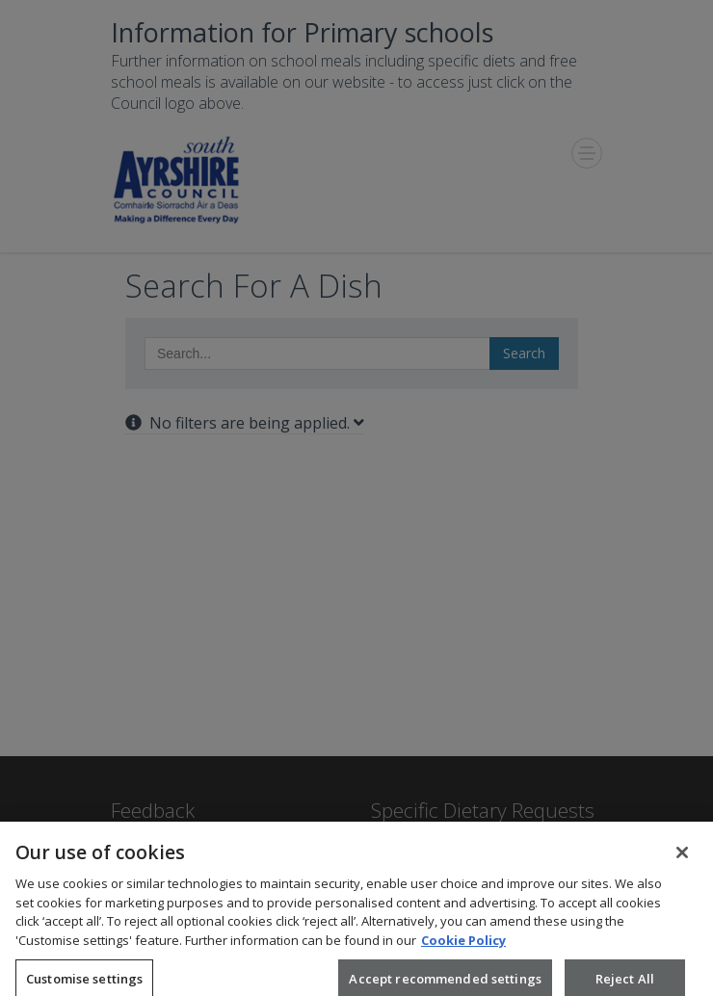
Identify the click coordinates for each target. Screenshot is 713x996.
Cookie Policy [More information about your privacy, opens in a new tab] (463, 946)
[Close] (682, 859)
